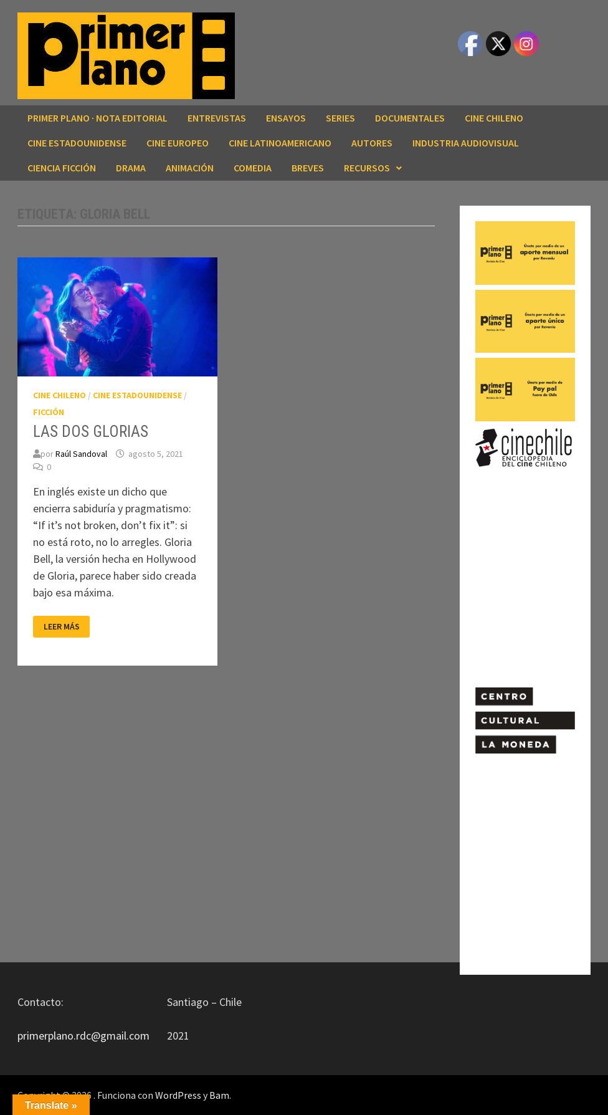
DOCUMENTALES (410, 118)
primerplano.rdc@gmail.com (83, 1035)
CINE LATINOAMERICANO (280, 142)
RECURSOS (367, 167)
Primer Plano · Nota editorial (97, 118)
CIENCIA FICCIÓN (61, 167)
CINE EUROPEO (177, 142)
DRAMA (131, 167)
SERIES (340, 118)
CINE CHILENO (494, 118)
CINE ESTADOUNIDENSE (76, 142)
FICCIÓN (48, 412)
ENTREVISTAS (217, 118)
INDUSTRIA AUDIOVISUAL (465, 142)
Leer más (61, 627)
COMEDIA (253, 167)
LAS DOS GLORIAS (90, 432)
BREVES (308, 167)
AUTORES (371, 142)
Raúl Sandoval (81, 453)
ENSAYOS (286, 118)
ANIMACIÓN (190, 167)
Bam (219, 1095)
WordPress (178, 1095)
